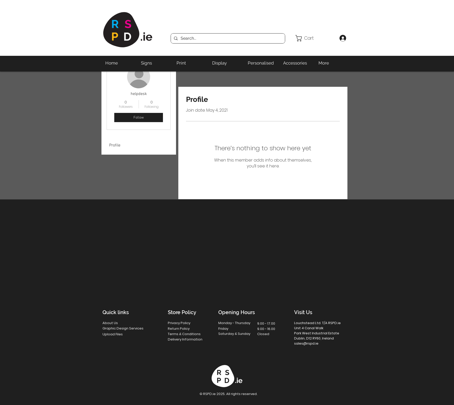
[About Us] (120, 323)
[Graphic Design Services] (128, 328)
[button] (315, 38)
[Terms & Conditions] (188, 334)
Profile (114, 145)
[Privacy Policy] (186, 323)
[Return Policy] (186, 329)
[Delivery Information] (188, 339)
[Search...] (227, 38)
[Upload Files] (121, 334)
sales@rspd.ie (306, 343)
